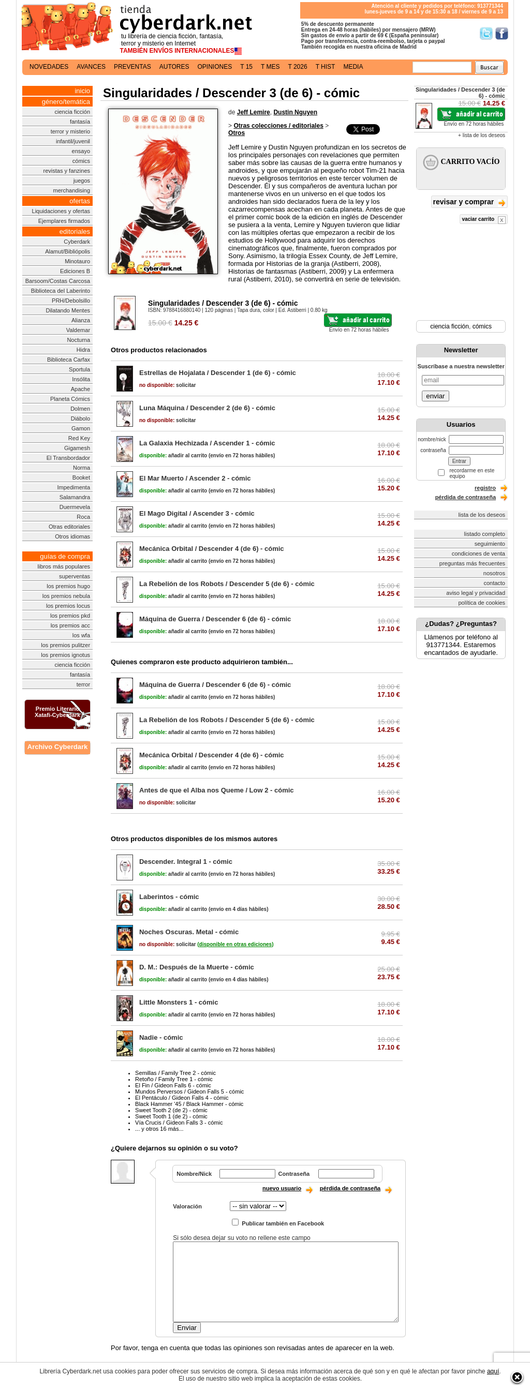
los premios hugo (68, 586)
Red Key (79, 438)
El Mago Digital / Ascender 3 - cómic (197, 513)
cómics (81, 161)
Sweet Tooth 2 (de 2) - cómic (171, 1110)
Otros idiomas (72, 536)
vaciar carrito (484, 220)
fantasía (80, 121)
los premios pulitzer (65, 645)
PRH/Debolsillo (71, 300)
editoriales (75, 231)
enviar (435, 396)
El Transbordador (68, 458)
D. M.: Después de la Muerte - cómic (196, 967)
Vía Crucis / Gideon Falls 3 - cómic (179, 1122)
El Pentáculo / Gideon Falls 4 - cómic (181, 1098)
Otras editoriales (69, 527)
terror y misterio (70, 131)
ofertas (79, 201)
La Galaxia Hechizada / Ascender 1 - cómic (207, 443)
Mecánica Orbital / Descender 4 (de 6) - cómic (211, 548)
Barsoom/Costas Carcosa (57, 281)
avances (91, 66)
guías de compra (65, 556)
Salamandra (75, 497)
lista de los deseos (482, 515)
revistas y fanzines (66, 171)
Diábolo (80, 418)
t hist (325, 66)
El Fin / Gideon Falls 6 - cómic (173, 1085)
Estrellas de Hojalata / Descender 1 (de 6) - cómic (217, 373)
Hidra (83, 350)
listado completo (485, 534)
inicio (82, 91)
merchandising (72, 190)
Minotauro (77, 261)
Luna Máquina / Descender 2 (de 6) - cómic (207, 408)
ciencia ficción (72, 112)
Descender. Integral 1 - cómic (185, 861)
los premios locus (68, 606)
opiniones (215, 66)
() (235, 944)
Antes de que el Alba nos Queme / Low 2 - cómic (216, 790)
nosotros (494, 573)
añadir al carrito (173, 455)
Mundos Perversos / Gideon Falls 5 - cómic (189, 1091)
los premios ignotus (65, 655)
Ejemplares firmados (64, 221)
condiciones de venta (478, 553)
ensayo (81, 151)
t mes (270, 66)
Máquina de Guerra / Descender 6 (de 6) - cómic (215, 619)
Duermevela (75, 507)
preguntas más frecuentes (472, 563)
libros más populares (64, 566)
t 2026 (297, 66)
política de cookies (482, 603)
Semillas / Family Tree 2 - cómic (175, 1073)
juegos (81, 180)
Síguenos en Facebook (501, 33)
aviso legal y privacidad (475, 593)
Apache (80, 389)
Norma (81, 468)
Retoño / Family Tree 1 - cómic (174, 1079)
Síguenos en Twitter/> (486, 33)
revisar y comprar (469, 202)
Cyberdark (77, 241)
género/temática (66, 102)
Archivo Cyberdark (57, 747)
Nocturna (78, 340)
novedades (49, 66)
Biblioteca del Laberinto (60, 291)
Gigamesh (77, 448)
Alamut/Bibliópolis (67, 251)
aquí (493, 1371)
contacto (494, 583)
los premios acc (70, 625)
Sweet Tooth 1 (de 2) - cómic (171, 1116)
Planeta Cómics (70, 399)
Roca (83, 517)
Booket (81, 477)
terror (83, 684)
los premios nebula (66, 596)
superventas (74, 576)
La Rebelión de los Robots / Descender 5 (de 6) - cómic (227, 584)
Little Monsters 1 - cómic (178, 1002)
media (353, 66)
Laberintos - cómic (169, 897)
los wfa (81, 635)
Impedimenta (73, 487)
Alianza (80, 320)
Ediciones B (75, 271)
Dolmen (80, 409)
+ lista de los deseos (481, 135)
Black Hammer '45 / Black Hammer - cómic (189, 1104)
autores (174, 66)
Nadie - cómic (161, 1037)
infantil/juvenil (73, 141)
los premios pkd (70, 615)
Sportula (79, 369)
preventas (132, 66)
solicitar (167, 385)
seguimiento (490, 544)
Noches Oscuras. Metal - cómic (189, 932)
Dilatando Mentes (68, 310)
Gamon (80, 428)
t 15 (246, 66)
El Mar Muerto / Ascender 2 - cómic (195, 478)
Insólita (81, 379)
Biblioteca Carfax (68, 359)
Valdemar (78, 330)
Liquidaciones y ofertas (61, 211)
